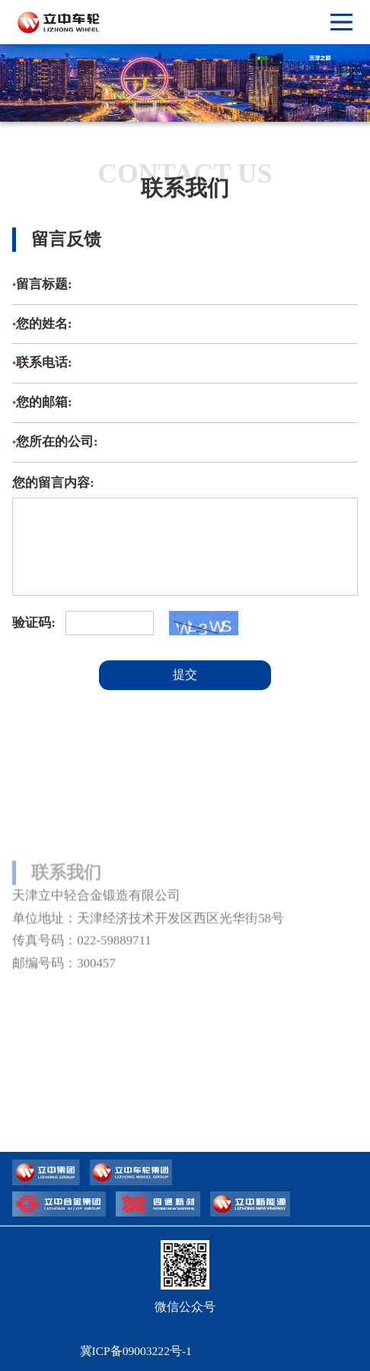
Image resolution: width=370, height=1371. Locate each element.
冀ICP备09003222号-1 (136, 1350)
